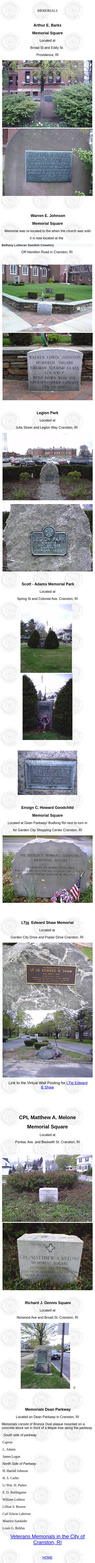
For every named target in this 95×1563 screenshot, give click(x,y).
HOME (47, 1557)
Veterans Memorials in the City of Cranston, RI (47, 1539)
